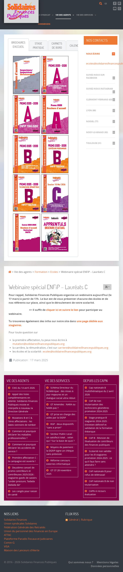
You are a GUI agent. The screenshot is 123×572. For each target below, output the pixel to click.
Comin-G (9, 542)
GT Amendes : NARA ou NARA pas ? (60, 406)
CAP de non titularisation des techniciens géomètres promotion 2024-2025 (97, 406)
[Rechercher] (101, 3)
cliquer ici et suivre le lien (62, 310)
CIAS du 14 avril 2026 (23, 388)
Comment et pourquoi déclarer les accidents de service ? (22, 448)
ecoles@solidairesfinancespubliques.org (67, 351)
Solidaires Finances (15, 519)
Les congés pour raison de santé (22, 493)
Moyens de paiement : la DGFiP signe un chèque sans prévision (60, 451)
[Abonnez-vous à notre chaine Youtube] (114, 8)
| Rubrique (85, 519)
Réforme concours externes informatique (58, 462)
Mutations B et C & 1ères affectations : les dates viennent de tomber (22, 421)
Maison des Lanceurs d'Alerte (21, 550)
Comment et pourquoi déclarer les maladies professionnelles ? (22, 435)
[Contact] (106, 4)
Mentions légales (106, 562)
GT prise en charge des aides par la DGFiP (60, 416)
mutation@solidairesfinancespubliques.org (38, 343)
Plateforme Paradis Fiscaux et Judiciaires (28, 538)
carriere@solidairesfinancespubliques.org (83, 347)
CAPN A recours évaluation (95, 493)
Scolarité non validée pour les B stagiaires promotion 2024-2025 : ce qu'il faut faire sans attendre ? (98, 458)
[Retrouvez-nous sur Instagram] (119, 8)
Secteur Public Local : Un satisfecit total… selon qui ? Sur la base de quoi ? (60, 437)
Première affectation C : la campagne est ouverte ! (22, 459)
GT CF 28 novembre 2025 (58, 472)
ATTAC (7, 535)
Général (73, 519)
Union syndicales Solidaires (20, 523)
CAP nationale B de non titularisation (99, 483)
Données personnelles (104, 566)
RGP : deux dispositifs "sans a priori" (60, 426)
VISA (6, 546)
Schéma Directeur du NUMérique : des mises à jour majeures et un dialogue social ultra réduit (60, 393)
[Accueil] (21, 11)
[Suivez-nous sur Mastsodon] (119, 3)
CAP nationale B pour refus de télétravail (98, 473)
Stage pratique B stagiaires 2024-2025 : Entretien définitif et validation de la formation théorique (98, 424)
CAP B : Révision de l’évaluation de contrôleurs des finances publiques (99, 441)
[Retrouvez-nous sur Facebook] (114, 3)
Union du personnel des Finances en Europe (30, 531)
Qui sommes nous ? (80, 562)
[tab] (18, 44)
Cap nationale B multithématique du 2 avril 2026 (99, 391)
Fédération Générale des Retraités (24, 527)
